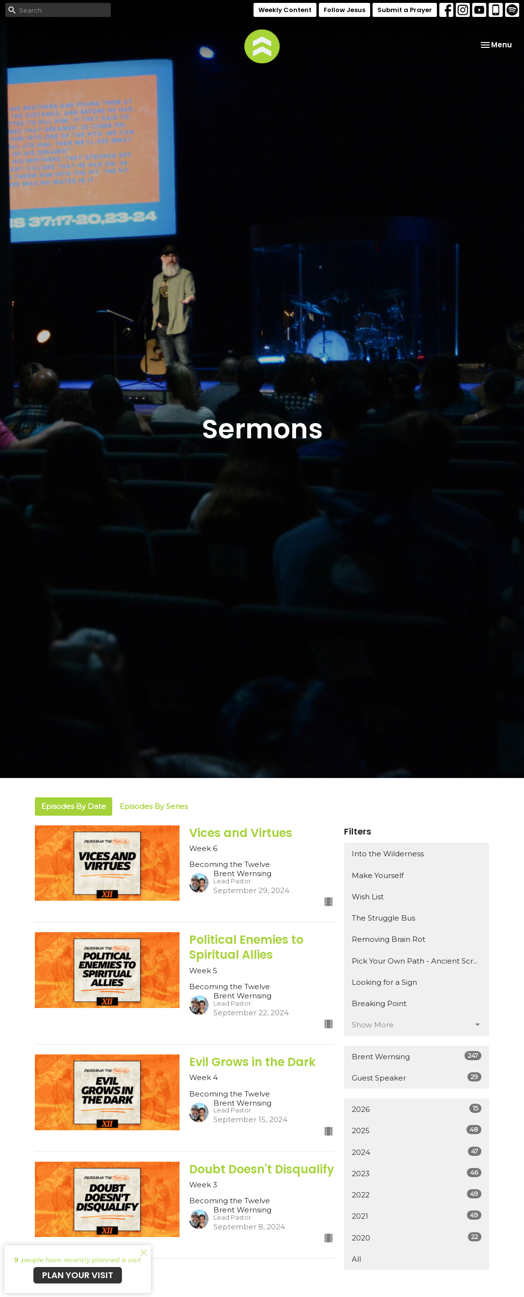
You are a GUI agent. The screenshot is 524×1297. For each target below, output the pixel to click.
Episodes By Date (73, 806)
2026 (416, 1109)
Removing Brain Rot (388, 939)
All (356, 1259)
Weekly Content (285, 9)
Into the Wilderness (388, 853)
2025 (416, 1130)
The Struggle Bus (383, 917)
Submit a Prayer (404, 9)
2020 (416, 1237)
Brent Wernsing (416, 1056)
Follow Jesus (344, 9)
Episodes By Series (154, 806)
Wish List (368, 896)
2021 (416, 1216)
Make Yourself (378, 875)
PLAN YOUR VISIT (77, 1275)
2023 (416, 1173)
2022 (416, 1194)
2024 (416, 1152)
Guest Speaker (416, 1077)
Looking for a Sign (384, 982)
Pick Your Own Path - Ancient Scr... (415, 961)
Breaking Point (379, 1003)
